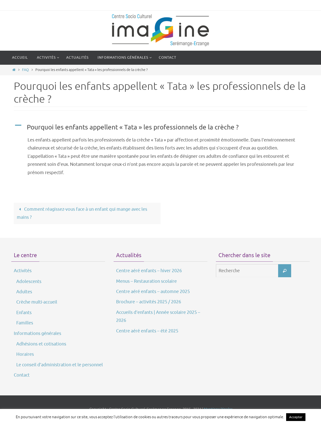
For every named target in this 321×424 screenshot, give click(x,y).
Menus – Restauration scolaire (146, 281)
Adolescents (28, 281)
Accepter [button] (295, 417)
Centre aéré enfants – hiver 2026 (149, 270)
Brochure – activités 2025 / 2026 (148, 302)
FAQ (25, 69)
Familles (24, 323)
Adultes (24, 292)
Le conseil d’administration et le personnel (59, 365)
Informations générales (37, 333)
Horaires (25, 354)
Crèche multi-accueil (36, 302)
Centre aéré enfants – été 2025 (147, 331)
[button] (160, 127)
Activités (23, 270)
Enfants (24, 312)
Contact (22, 375)
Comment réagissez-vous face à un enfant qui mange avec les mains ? (82, 213)
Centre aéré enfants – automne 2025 (153, 291)
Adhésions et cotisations (41, 344)
